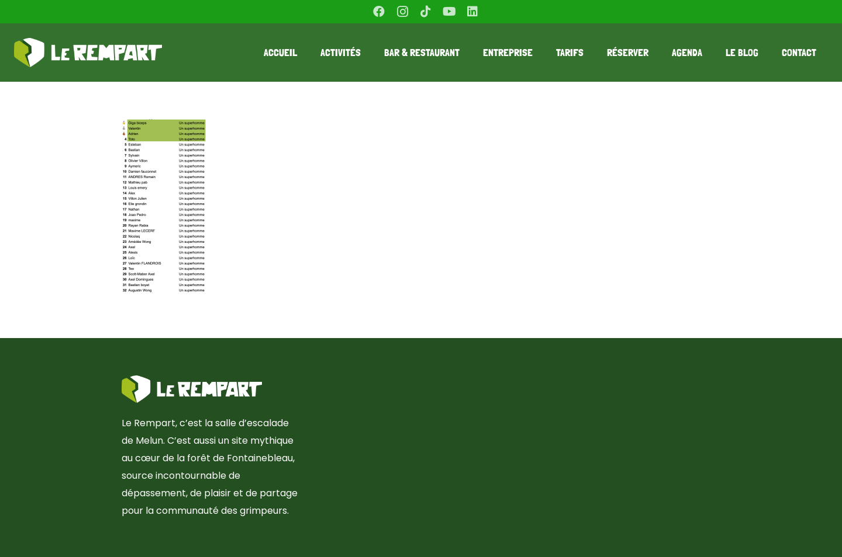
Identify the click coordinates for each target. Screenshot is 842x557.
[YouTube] (449, 11)
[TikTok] (425, 11)
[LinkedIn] (472, 11)
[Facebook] (379, 11)
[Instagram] (402, 11)
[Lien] (88, 52)
